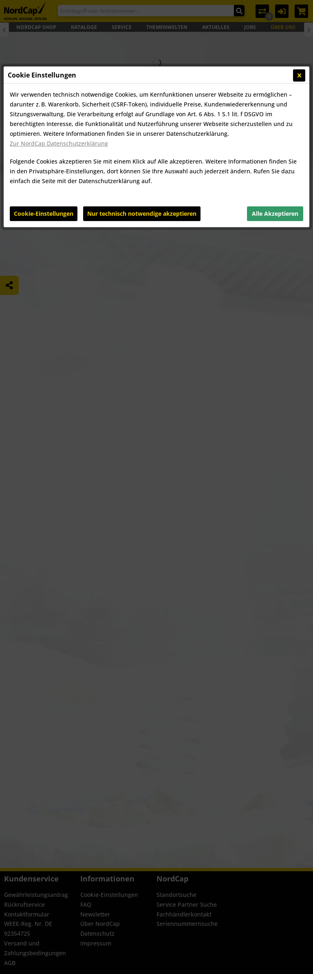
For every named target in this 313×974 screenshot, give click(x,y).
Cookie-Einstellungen (43, 213)
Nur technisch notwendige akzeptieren (141, 213)
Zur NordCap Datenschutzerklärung (59, 143)
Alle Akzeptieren (275, 213)
